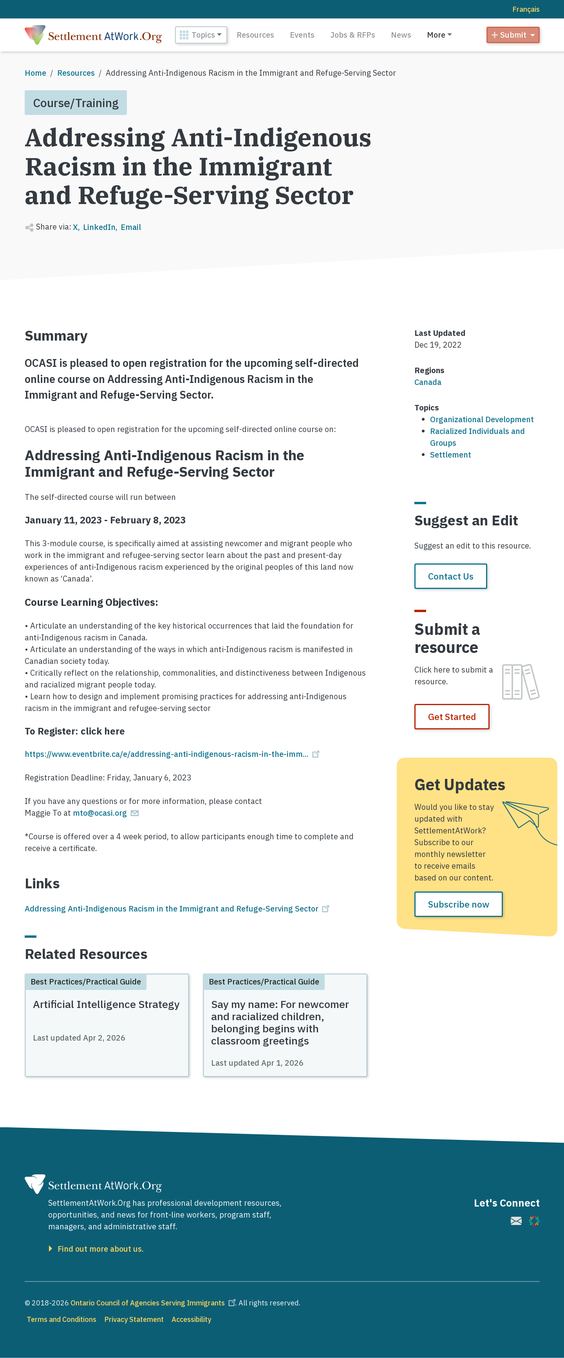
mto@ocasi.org (106, 813)
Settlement (450, 454)
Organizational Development (482, 419)
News (401, 34)
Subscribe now (458, 904)
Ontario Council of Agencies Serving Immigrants (154, 1302)
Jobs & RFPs (352, 34)
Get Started (452, 716)
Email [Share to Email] (131, 227)
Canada (427, 382)
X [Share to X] (75, 227)
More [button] (436, 34)
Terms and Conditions (61, 1319)
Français (526, 9)
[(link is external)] (516, 1221)
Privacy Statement (134, 1319)
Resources (255, 34)
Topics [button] (203, 34)
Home (35, 72)
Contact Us (451, 576)
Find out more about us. (101, 1249)
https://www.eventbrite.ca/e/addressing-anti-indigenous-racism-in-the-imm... (173, 754)
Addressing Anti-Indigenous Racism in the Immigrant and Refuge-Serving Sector (178, 908)
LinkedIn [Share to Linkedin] (99, 227)
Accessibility (191, 1319)
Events (302, 34)
